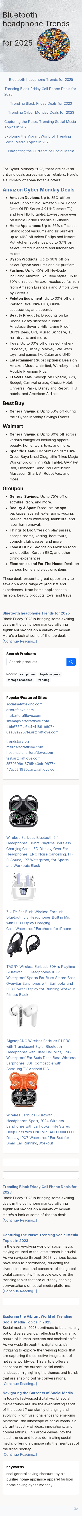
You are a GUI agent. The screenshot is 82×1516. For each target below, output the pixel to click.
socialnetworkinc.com (24, 704)
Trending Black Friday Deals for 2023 (41, 103)
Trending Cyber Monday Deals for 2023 (41, 112)
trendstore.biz (17, 741)
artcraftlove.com (20, 710)
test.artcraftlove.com (23, 758)
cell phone (27, 674)
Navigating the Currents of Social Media (41, 151)
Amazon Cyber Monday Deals (39, 190)
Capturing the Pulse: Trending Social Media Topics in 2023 (40, 124)
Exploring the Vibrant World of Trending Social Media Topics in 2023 (37, 139)
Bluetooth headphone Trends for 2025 (41, 79)
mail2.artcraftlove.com (24, 747)
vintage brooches (20, 680)
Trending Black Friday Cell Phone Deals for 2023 (40, 92)
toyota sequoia (50, 674)
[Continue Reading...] (20, 641)
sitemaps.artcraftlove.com (27, 721)
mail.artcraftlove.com (23, 715)
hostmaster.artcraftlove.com (29, 752)
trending (43, 680)
